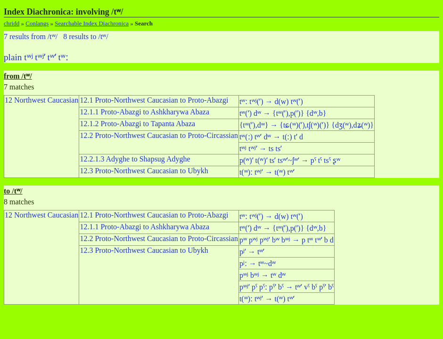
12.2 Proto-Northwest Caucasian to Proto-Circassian (159, 135)
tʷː (63, 57)
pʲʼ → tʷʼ (251, 252)
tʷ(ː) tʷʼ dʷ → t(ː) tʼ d (271, 137)
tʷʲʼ (40, 57)
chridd (11, 23)
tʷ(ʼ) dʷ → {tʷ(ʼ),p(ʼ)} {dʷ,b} (283, 113)
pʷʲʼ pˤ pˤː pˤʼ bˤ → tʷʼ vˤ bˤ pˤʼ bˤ (286, 287)
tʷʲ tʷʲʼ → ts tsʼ (260, 149)
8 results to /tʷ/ (85, 36)
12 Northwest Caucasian (41, 100)
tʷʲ (28, 57)
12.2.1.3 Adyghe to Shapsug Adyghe (135, 159)
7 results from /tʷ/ (30, 36)
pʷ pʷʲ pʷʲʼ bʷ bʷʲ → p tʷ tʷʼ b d (286, 240)
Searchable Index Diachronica (92, 23)
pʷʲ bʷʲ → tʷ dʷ (262, 275)
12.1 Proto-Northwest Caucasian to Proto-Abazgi (154, 100)
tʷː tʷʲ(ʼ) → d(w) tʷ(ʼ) (271, 101)
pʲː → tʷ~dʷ (257, 263)
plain (13, 57)
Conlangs (37, 23)
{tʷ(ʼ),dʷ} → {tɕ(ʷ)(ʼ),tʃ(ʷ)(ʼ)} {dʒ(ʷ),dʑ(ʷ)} (306, 125)
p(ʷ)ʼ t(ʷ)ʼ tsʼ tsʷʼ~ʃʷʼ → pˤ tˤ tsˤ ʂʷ (289, 160)
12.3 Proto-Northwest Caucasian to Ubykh (144, 171)
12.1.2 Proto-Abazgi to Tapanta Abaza (137, 124)
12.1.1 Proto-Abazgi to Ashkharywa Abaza (144, 112)
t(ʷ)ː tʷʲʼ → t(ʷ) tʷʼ (267, 172)
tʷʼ (51, 57)
